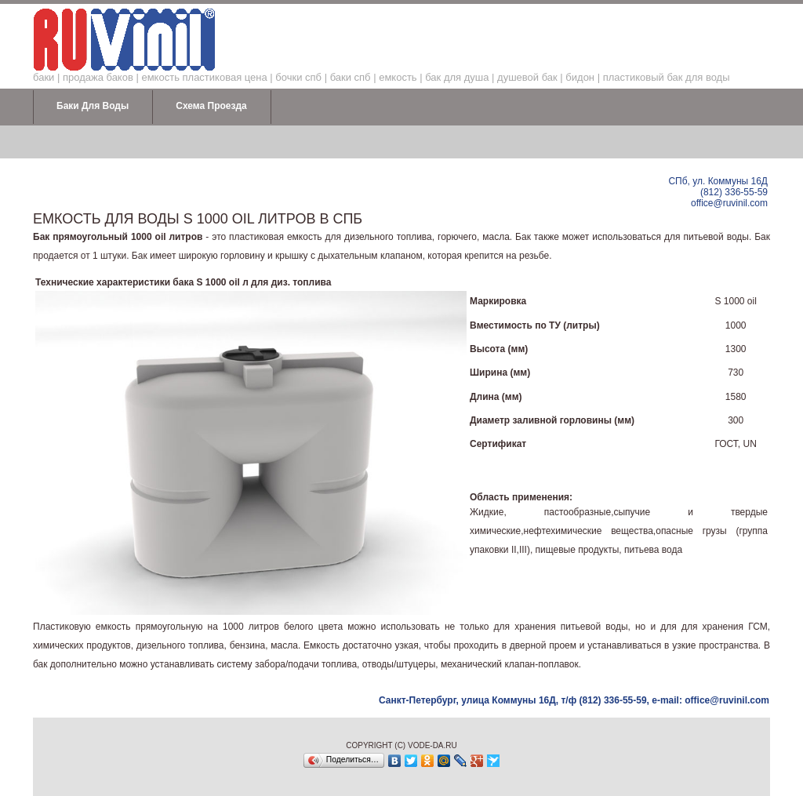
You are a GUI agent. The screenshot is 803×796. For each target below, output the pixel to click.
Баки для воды (92, 105)
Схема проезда (211, 105)
